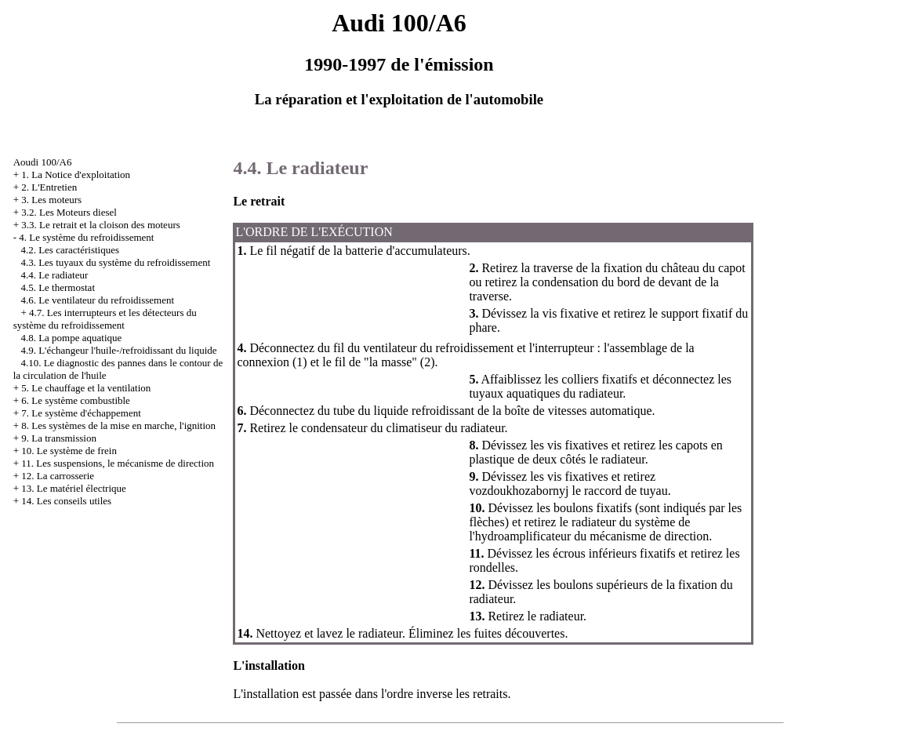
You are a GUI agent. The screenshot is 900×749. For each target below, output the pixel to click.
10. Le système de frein (69, 450)
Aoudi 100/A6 (42, 162)
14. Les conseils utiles (66, 501)
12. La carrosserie (57, 476)
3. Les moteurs (51, 199)
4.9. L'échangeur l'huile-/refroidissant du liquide (118, 350)
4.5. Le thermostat (57, 287)
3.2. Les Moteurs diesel (69, 212)
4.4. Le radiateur (54, 275)
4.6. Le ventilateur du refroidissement (97, 300)
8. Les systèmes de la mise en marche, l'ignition (118, 425)
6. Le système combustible (75, 400)
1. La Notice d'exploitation (75, 174)
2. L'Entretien (49, 187)
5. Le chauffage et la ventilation (86, 388)
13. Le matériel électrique (73, 488)
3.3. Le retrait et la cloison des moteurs (100, 225)
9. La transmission (58, 438)
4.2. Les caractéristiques (69, 250)
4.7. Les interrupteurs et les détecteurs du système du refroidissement (105, 319)
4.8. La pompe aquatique (71, 338)
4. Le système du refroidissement (86, 237)
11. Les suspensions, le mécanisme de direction (117, 463)
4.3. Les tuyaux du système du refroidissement (115, 262)
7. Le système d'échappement (81, 413)
